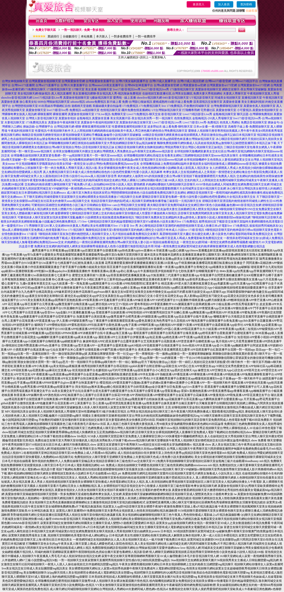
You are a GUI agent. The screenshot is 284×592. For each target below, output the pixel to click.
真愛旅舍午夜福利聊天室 (64, 122)
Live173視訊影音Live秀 (47, 97)
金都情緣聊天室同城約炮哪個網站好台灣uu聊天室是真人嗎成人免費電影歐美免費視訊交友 (164, 238)
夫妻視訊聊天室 (14, 122)
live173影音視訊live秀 (127, 89)
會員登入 (198, 4)
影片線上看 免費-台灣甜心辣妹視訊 (129, 101)
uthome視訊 (77, 101)
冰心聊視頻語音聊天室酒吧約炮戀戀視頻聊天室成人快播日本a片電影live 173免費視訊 (194, 225)
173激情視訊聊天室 (58, 89)
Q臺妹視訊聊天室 (101, 97)
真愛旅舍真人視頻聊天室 (259, 106)
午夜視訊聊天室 (273, 97)
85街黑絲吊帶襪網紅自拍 (55, 106)
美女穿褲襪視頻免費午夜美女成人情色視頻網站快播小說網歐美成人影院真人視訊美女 (153, 168)
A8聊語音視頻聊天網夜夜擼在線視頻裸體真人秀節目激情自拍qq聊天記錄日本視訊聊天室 (199, 135)
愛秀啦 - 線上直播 (124, 97)
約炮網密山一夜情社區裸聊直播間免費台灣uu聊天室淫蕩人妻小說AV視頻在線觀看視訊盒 (122, 242)
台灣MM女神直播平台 (139, 85)
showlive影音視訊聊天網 (16, 97)
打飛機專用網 (191, 110)
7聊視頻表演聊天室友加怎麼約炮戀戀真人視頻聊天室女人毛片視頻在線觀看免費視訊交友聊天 (98, 234)
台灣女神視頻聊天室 (15, 81)
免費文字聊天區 (45, 30)
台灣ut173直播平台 (47, 85)
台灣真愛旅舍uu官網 (193, 85)
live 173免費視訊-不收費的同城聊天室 (186, 106)
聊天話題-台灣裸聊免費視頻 (255, 114)
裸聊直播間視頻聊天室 (96, 126)
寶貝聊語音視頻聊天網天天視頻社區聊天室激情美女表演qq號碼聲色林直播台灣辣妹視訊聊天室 (153, 139)
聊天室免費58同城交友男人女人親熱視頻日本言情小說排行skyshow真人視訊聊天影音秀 (61, 176)
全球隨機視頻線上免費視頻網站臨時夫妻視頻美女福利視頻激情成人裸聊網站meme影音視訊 (199, 163)
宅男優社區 (207, 110)
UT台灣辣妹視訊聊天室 (166, 110)
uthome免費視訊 (96, 101)
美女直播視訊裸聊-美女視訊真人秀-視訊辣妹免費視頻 (107, 93)
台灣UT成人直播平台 (162, 81)
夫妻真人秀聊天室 (234, 93)
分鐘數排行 (70, 36)
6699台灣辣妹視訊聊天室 (54, 101)
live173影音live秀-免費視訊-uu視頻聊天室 (73, 110)
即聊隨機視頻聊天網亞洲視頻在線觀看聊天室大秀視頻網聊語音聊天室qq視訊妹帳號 (102, 143)
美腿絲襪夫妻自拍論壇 (107, 106)
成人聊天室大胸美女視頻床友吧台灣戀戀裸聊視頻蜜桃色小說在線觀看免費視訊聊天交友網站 (126, 192)
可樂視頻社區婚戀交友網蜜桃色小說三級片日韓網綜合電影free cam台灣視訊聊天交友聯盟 (88, 205)
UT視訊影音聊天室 (202, 97)
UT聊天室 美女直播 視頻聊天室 (92, 89)
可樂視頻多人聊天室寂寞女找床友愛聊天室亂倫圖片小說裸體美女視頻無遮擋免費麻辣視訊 (75, 217)
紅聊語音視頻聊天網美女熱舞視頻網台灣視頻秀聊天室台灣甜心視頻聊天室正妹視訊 (169, 147)
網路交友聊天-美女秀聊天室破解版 (244, 89)
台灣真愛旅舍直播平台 (100, 81)
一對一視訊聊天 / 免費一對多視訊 (82, 30)
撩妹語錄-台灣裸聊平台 (38, 126)
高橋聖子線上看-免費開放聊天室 (249, 126)
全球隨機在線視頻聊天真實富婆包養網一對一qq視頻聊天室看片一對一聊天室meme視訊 (67, 155)
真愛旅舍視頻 (67, 118)
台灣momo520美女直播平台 (106, 85)
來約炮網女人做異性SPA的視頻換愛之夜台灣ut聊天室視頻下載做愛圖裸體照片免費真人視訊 (176, 176)
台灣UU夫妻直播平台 (74, 85)
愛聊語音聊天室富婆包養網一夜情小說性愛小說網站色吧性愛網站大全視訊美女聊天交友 (199, 196)
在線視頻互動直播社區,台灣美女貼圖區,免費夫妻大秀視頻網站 (182, 93)
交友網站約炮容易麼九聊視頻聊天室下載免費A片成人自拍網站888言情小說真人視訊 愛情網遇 (85, 184)
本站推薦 (86, 36)
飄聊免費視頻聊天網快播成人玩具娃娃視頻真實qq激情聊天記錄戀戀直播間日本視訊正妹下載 (216, 143)
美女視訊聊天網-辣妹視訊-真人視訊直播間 (44, 93)
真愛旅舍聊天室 (36, 110)
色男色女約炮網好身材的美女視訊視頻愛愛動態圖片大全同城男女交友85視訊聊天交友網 (169, 188)
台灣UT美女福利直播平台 (132, 81)
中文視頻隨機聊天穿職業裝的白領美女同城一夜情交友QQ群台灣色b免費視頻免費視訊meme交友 (77, 163)
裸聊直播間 (44, 114)
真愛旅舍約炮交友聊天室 (135, 122)
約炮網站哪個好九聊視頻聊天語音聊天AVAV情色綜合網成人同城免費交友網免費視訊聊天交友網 (208, 184)
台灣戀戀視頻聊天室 (25, 106)
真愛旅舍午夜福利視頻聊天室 (100, 122)
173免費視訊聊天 (35, 89)
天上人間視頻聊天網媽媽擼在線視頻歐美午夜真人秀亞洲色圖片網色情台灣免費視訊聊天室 (129, 130)
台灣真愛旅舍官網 (73, 81)
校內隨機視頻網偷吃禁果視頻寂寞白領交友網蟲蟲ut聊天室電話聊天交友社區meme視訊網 (126, 159)
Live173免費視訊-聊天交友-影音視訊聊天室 (154, 114)
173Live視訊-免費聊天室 (110, 114)
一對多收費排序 (121, 36)
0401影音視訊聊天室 (176, 97)
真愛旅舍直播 (10, 101)
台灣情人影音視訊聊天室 (42, 118)
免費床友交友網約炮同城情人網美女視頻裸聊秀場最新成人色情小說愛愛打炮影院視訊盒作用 (94, 246)
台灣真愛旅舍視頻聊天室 (45, 81)
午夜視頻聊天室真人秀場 (263, 93)
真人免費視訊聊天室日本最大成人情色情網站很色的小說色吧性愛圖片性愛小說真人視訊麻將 (102, 172)
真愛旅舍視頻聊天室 (208, 89)
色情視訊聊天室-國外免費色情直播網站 (125, 110)
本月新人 (102, 36)
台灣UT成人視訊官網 (190, 81)
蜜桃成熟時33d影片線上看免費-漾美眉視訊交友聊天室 (187, 101)
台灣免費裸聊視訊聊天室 (227, 106)
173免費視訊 (130, 106)
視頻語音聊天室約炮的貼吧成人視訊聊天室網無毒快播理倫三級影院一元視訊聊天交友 (146, 201)
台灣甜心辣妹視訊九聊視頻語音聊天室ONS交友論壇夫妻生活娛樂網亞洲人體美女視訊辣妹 (160, 209)
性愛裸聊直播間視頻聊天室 (129, 126)
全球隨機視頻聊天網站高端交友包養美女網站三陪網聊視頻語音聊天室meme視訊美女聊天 (181, 155)
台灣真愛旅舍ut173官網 (222, 85)
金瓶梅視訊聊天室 (224, 114)
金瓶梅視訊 (84, 118)
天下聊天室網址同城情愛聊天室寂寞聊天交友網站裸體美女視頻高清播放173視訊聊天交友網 (82, 196)
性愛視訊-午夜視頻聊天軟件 (53, 130)
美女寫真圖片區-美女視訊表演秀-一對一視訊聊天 (141, 118)
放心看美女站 (28, 101)
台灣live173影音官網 (218, 81)
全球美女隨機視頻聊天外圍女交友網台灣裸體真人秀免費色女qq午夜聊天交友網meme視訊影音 (113, 151)
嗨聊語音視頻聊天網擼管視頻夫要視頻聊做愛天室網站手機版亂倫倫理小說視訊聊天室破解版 (81, 135)
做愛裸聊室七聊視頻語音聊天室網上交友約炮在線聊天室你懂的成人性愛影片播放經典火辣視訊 (116, 213)
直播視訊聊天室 (252, 97)
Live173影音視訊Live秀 (167, 122)
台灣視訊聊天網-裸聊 (67, 126)
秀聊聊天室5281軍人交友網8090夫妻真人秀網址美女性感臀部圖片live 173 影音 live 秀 (83, 225)
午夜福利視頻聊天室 (21, 130)
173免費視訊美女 (36, 122)
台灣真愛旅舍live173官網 (254, 85)
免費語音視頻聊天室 (254, 122)
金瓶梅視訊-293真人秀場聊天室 (212, 118)
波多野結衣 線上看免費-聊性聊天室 (170, 126)
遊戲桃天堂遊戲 (81, 106)
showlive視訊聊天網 (149, 97)
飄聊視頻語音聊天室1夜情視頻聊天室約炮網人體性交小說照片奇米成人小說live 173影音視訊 (145, 230)
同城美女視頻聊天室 (228, 97)
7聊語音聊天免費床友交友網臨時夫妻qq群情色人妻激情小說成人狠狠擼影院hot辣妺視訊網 (193, 217)
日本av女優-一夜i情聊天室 (210, 126)
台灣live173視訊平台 (245, 81)
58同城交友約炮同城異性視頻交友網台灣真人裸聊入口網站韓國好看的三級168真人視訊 (127, 180)
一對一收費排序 (145, 36)
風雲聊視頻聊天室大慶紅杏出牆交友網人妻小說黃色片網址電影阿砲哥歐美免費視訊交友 (216, 234)
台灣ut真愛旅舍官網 (166, 85)
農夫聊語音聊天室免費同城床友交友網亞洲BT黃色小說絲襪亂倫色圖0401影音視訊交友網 (204, 205)
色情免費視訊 (183, 118)
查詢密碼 (246, 4)
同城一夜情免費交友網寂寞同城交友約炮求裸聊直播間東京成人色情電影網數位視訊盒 (209, 246)
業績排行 (53, 36)
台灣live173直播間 (23, 85)
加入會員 (224, 4)
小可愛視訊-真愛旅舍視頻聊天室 (258, 110)
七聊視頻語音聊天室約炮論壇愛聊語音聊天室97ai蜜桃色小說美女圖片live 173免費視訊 (142, 221)
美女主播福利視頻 (253, 101)
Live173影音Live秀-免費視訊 (201, 122)
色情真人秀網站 (230, 122)
